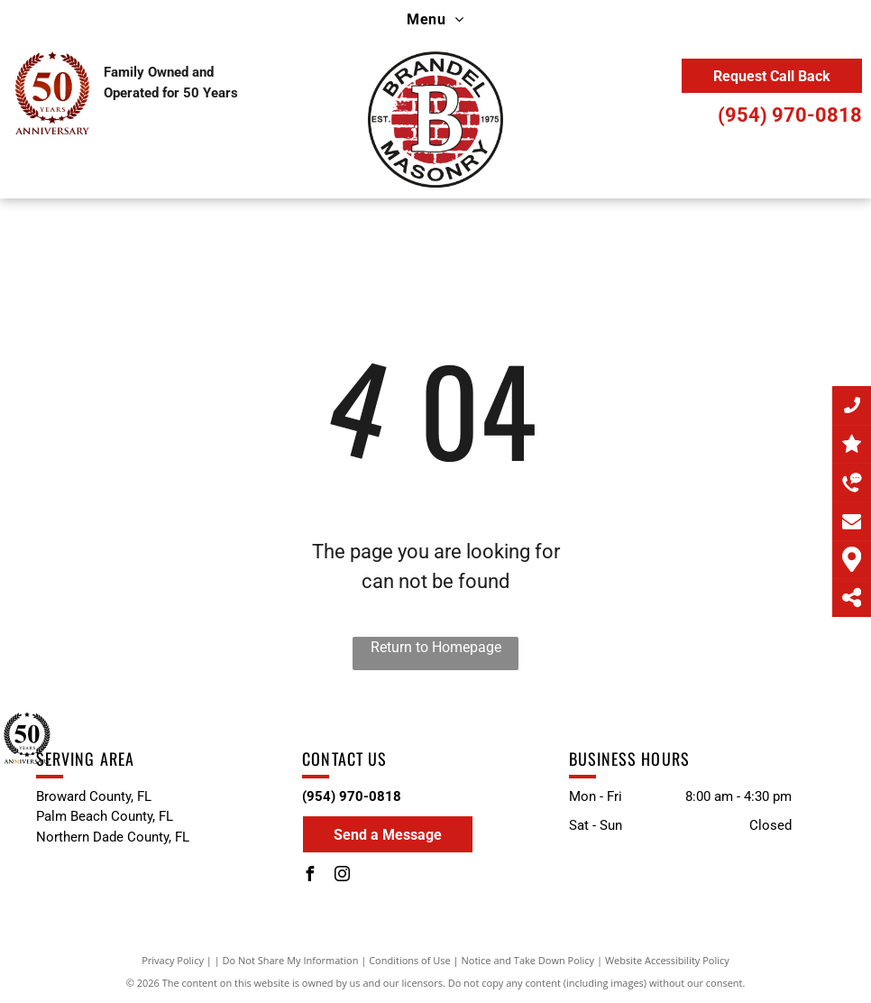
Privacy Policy (173, 960)
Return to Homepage (436, 647)
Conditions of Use (410, 960)
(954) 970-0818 (790, 115)
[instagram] (341, 876)
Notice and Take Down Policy (528, 960)
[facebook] (309, 876)
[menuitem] (435, 20)
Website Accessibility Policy (667, 960)
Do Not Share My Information (291, 960)
